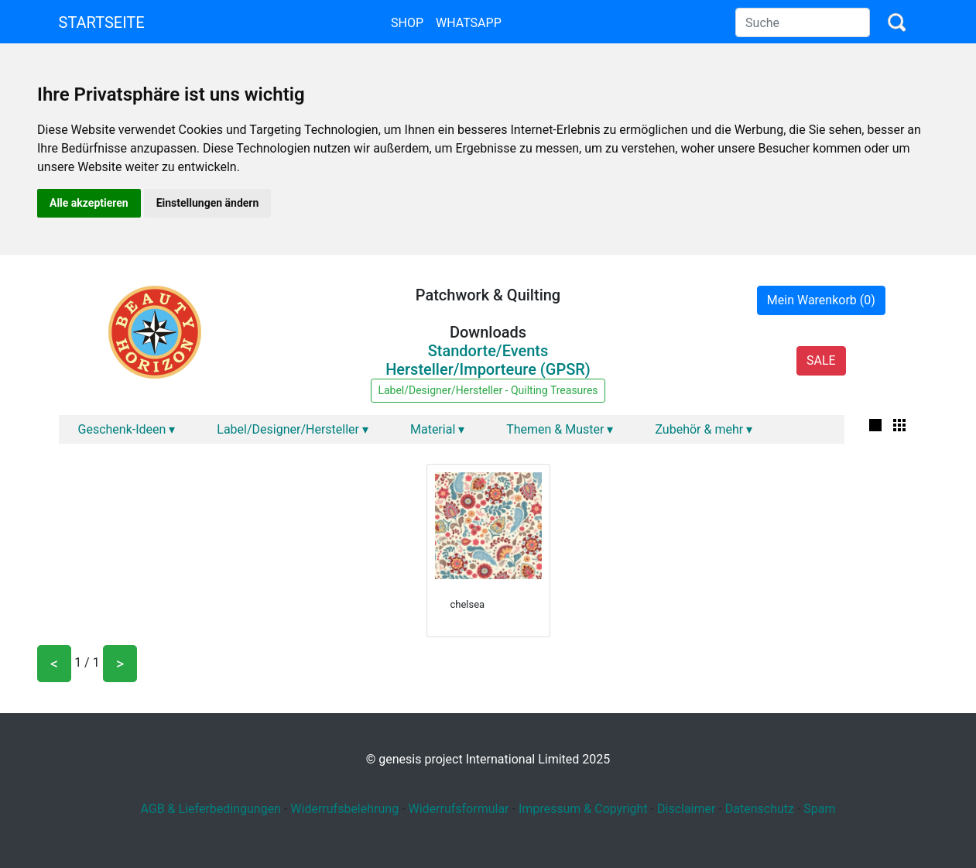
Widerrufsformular (458, 808)
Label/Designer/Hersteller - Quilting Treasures (488, 390)
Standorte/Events (488, 350)
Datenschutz (759, 808)
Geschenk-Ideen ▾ (127, 429)
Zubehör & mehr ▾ (703, 429)
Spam (819, 808)
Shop (407, 22)
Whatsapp (469, 22)
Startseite (102, 22)
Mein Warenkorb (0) (821, 300)
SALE (821, 360)
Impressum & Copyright (583, 808)
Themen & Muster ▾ (559, 429)
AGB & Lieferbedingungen (210, 808)
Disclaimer (686, 808)
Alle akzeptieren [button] (89, 203)
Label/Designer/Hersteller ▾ (292, 429)
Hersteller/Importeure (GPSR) (488, 369)
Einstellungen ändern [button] (207, 203)
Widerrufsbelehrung (344, 808)
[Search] (802, 22)
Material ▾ (437, 429)
